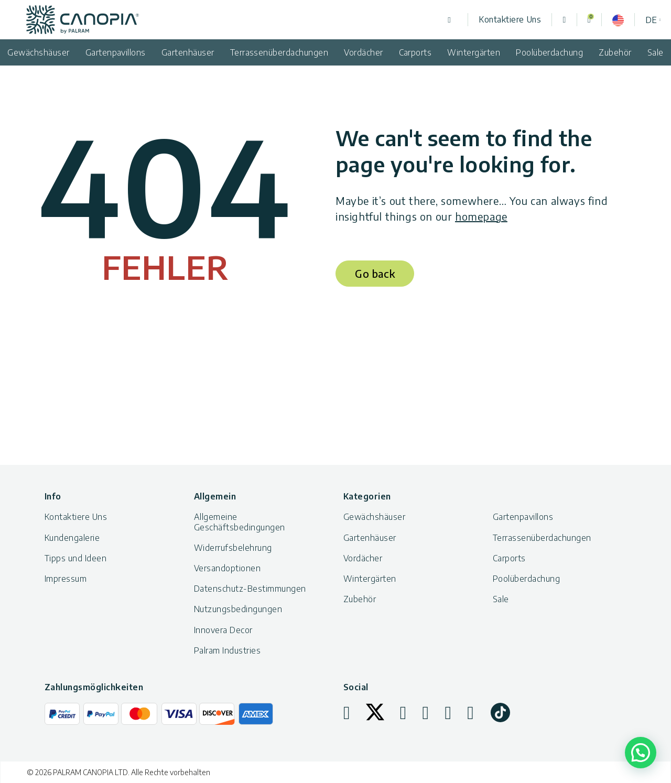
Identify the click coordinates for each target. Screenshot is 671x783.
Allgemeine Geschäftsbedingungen (239, 522)
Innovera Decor (223, 630)
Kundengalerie (72, 537)
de (651, 20)
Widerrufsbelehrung (233, 547)
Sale (501, 599)
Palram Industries (227, 650)
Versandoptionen (227, 568)
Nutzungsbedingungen (238, 609)
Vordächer (363, 52)
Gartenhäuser (187, 52)
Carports (415, 52)
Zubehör (615, 52)
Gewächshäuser (374, 517)
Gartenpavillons (115, 52)
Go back (375, 273)
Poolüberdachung (549, 52)
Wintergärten (473, 52)
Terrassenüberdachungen (279, 52)
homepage (481, 216)
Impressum (65, 578)
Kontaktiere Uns (510, 19)
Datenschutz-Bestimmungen (250, 588)
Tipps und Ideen (75, 558)
